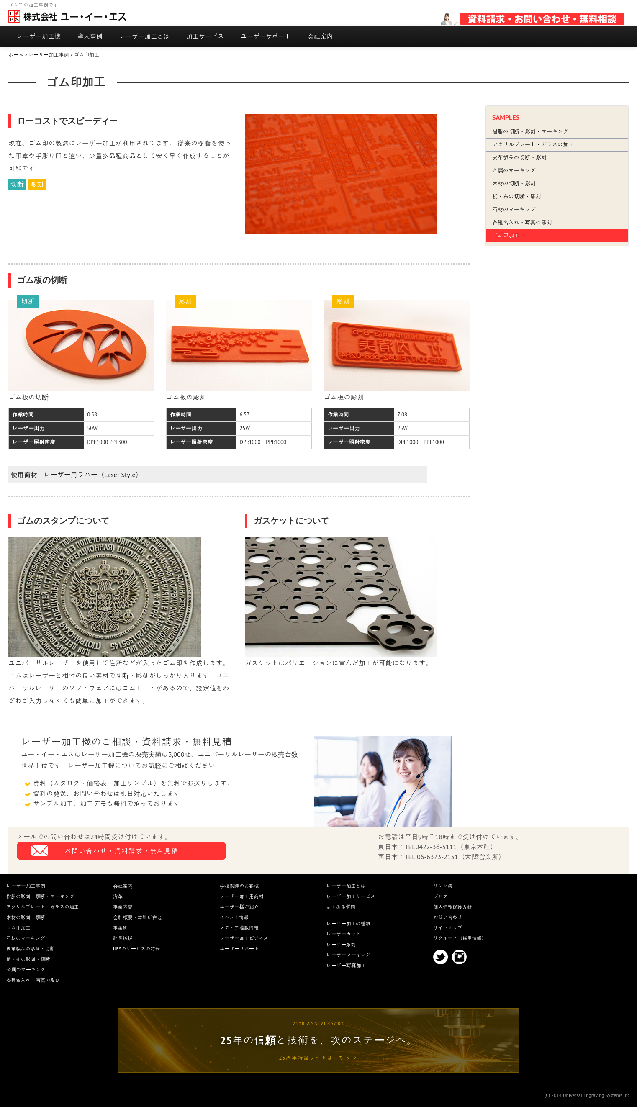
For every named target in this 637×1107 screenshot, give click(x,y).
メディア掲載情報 (239, 928)
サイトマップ (447, 928)
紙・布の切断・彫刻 (516, 196)
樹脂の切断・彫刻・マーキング (530, 131)
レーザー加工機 (39, 36)
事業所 (120, 928)
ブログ (440, 896)
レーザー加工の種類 (348, 923)
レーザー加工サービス (350, 896)
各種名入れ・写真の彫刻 (522, 222)
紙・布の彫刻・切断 (28, 959)
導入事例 (90, 36)
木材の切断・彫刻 (514, 183)
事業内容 (123, 907)
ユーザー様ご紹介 (239, 907)
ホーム (15, 54)
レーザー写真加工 (346, 965)
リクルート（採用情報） (459, 938)
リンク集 (442, 886)
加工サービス (205, 36)
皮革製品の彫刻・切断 (30, 948)
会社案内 (320, 36)
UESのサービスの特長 (136, 948)
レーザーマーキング (348, 955)
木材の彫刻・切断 (25, 917)
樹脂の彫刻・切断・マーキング (40, 896)
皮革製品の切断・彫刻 (519, 157)
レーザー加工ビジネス (244, 938)
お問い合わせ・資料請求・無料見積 (121, 851)
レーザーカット (343, 934)
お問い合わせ (447, 917)
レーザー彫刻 (341, 944)
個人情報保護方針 (452, 907)
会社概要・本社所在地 (137, 917)
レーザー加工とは (144, 36)
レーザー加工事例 (48, 54)
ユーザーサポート (266, 36)
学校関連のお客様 (239, 886)
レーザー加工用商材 (242, 896)
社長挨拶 (122, 938)
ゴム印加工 (505, 235)
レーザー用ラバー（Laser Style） (93, 474)
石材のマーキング (514, 209)
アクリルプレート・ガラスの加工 (533, 144)
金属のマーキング (514, 170)
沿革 (118, 896)
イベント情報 (234, 917)
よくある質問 (340, 907)
